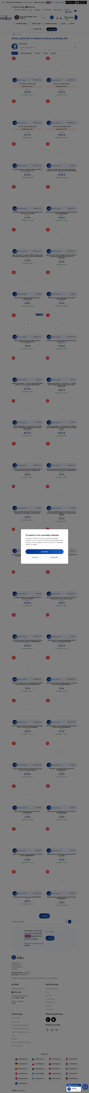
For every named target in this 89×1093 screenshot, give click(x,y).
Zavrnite (35, 557)
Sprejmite (44, 552)
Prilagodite (54, 557)
